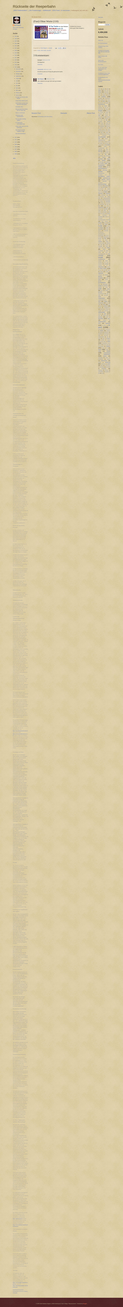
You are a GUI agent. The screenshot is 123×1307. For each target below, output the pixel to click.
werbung (107, 362)
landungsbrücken (101, 233)
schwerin (100, 310)
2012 (16, 137)
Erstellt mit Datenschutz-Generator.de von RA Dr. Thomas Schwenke (20, 1291)
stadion (101, 330)
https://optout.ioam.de (17, 1218)
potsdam (107, 290)
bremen (106, 113)
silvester (100, 317)
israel (99, 210)
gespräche (100, 185)
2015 (16, 62)
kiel (105, 216)
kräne (107, 227)
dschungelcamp (103, 130)
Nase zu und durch (20, 112)
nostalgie (106, 263)
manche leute (101, 243)
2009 (16, 144)
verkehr (105, 356)
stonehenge (106, 333)
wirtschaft (102, 367)
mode (99, 252)
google (106, 185)
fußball (100, 166)
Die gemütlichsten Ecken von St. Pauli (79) (22, 109)
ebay (102, 132)
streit (99, 335)
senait (99, 313)
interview (105, 209)
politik (100, 289)
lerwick (107, 235)
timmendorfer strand (106, 343)
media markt (101, 247)
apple (99, 93)
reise (99, 301)
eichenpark (108, 133)
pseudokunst (101, 293)
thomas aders (103, 341)
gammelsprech (102, 168)
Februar (18, 92)
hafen (105, 192)
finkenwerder (100, 155)
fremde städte (103, 163)
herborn (101, 201)
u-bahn (107, 349)
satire (104, 304)
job (109, 212)
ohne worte (43, 50)
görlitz (99, 187)
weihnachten (104, 360)
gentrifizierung (106, 178)
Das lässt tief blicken (21, 133)
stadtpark (108, 330)
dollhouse (102, 127)
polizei (108, 289)
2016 (16, 60)
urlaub (108, 351)
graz (108, 187)
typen (99, 349)
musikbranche (101, 259)
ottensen (100, 273)
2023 (16, 43)
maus (106, 246)
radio (99, 295)
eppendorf (107, 143)
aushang (100, 98)
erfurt (104, 144)
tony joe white (106, 344)
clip (106, 120)
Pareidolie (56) (19, 106)
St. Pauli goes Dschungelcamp (20, 123)
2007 (16, 149)
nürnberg (100, 265)
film (106, 154)
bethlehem (100, 107)
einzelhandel (102, 137)
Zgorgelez (107, 371)
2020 (16, 50)
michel (107, 250)
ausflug (103, 96)
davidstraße (108, 124)
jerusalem (105, 212)
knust (105, 222)
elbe (99, 138)
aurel (109, 95)
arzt (107, 93)
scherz (99, 307)
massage (100, 246)
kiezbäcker (100, 218)
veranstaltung (107, 352)
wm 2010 (108, 367)
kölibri (109, 222)
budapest (108, 116)
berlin (105, 106)
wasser (108, 359)
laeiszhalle (106, 230)
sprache (107, 323)
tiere (109, 341)
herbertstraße (107, 199)
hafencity (100, 193)
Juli (17, 81)
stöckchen (106, 332)
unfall (99, 351)
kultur (107, 229)
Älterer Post (91, 113)
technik (102, 339)
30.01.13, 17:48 (50, 79)
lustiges (99, 240)
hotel (107, 204)
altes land (106, 90)
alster (99, 90)
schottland (107, 309)
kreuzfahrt (100, 229)
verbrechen (107, 354)
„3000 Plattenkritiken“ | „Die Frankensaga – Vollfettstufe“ (32, 10)
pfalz (99, 284)
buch (104, 116)
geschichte (100, 182)
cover (102, 123)
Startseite (63, 113)
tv (107, 348)
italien (105, 210)
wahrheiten (100, 359)
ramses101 (40, 69)
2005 (16, 154)
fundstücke (101, 165)
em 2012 (108, 141)
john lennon (102, 213)
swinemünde (101, 336)
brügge (99, 116)
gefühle (100, 171)
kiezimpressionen (102, 219)
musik (38, 50)
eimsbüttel (104, 135)
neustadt (100, 262)
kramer (101, 227)
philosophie (105, 284)
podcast (100, 287)
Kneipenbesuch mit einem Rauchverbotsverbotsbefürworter (104, 79)
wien (102, 365)
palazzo (106, 274)
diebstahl (108, 126)
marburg (108, 243)
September (19, 76)
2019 (16, 52)
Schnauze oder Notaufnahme (19, 116)
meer (104, 249)
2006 (16, 151)
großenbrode (106, 190)
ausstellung (102, 99)
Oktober (18, 73)
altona (99, 92)
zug (102, 373)
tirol (100, 344)
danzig (107, 123)
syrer (99, 338)
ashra (99, 95)
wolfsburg (100, 370)
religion (106, 301)
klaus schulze (105, 221)
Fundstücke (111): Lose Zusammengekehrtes (104, 74)
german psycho (106, 179)
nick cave (106, 262)
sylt (107, 336)
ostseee (107, 271)
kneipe (99, 222)
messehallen (100, 250)
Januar (17, 95)
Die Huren (101, 64)
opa (104, 270)
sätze (109, 304)
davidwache (102, 126)
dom (107, 127)
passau (106, 279)
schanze (106, 306)
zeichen (106, 370)
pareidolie (100, 278)
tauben (108, 338)
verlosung (100, 357)
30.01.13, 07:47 (46, 60)
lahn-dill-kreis (100, 232)
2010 (16, 142)
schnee (101, 309)
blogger (100, 110)
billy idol (106, 107)
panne (100, 276)
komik (106, 224)
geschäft (105, 181)
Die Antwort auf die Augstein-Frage (20, 130)
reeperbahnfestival (102, 299)
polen (106, 287)
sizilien (107, 317)
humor (105, 205)
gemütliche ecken (104, 176)
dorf (104, 129)
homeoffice (102, 204)
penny (99, 281)
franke (103, 160)
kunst (99, 230)
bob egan (108, 110)
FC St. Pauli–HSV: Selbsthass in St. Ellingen (102, 69)
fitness (104, 157)
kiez (108, 216)
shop (99, 315)
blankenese (100, 109)
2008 (16, 146)
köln (101, 224)
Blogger (85, 1303)
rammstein (106, 295)
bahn (103, 101)
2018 (16, 55)
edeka (103, 133)
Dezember (18, 69)
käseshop (100, 216)
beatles (107, 102)
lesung (99, 236)
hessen (102, 202)
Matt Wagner (40, 79)
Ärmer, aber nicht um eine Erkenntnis (22, 127)
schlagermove (107, 307)
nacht (106, 260)
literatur (100, 238)
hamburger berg (104, 195)
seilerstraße (101, 312)
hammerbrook (101, 196)
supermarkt (106, 335)
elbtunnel (100, 141)
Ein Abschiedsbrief (102, 43)
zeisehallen (100, 371)
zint (99, 373)
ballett (109, 101)
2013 (16, 67)
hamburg (108, 193)
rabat (107, 293)
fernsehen (107, 152)
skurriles (49, 50)
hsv (99, 205)
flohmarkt (100, 158)
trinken (108, 346)
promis (100, 292)
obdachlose (101, 267)
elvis (104, 141)
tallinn (104, 338)
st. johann (104, 325)
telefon (108, 339)
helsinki (101, 199)
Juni (17, 83)
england (101, 143)
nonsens (100, 263)
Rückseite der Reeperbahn (34, 6)
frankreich (108, 162)
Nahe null (101, 40)
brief (99, 115)
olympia (99, 270)
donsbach (100, 129)
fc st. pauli (100, 152)
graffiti (103, 187)
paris (107, 277)
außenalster (107, 98)
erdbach (99, 144)
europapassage (101, 148)
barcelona (102, 102)
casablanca (106, 118)
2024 (16, 41)
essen (108, 144)
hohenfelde (108, 202)
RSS (14, 158)
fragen (108, 158)
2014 (16, 64)
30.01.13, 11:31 (47, 69)
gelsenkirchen (101, 173)
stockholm (100, 333)
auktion (104, 95)
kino (109, 219)
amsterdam (106, 92)
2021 (16, 48)
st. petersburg (107, 329)
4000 (99, 88)
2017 (16, 57)
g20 (107, 166)
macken (100, 241)
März (17, 90)
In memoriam (65, 10)
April (17, 88)
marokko (106, 244)
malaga (107, 241)
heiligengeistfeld (106, 198)
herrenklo (108, 201)
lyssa (106, 240)
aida (104, 88)
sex (105, 314)
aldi (107, 88)
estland (105, 146)
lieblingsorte (106, 236)
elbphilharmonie (101, 140)
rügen (99, 304)
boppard (101, 112)
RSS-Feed (56, 10)
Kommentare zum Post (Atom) (44, 116)
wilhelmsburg (107, 365)
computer (100, 121)
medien (108, 247)
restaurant (100, 303)
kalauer (108, 213)
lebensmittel (101, 235)
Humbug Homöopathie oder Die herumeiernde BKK (104, 52)
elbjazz (106, 138)
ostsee (101, 271)
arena (103, 93)
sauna (101, 306)
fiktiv (99, 154)
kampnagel (104, 215)
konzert (108, 226)
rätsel (99, 296)
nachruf (100, 260)
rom (107, 302)
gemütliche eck (102, 174)
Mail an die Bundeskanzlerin (102, 61)
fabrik (107, 149)
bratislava (100, 113)
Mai (17, 85)
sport (99, 323)
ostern (108, 270)
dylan (109, 130)
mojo (106, 252)
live (105, 238)
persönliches (102, 282)
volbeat (106, 357)
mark (101, 244)
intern (107, 207)
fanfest (107, 151)
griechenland (100, 188)
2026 (16, 36)
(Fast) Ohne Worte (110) (22, 100)
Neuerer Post (36, 113)
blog (107, 109)
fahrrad (100, 151)
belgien (99, 106)
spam (109, 318)
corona (108, 121)
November (18, 71)
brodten (106, 115)
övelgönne (100, 274)
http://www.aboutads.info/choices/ (20, 730)
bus (100, 118)
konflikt (100, 226)
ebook (107, 132)
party (99, 279)
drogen (108, 129)
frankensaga (101, 162)
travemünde (100, 346)
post (102, 290)
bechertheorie (101, 104)
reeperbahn (101, 298)
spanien (104, 320)
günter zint (100, 192)
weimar (99, 362)
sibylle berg (105, 315)
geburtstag (105, 170)
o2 (106, 265)
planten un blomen (103, 285)
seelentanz (106, 310)
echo (99, 133)
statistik (101, 332)
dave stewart (101, 124)
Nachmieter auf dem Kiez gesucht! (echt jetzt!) (22, 103)
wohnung (104, 368)
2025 (16, 38)
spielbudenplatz (102, 321)
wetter (108, 364)
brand (107, 112)
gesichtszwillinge (102, 184)
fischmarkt (108, 155)
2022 (16, 45)
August (18, 78)
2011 (16, 139)
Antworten (39, 64)
